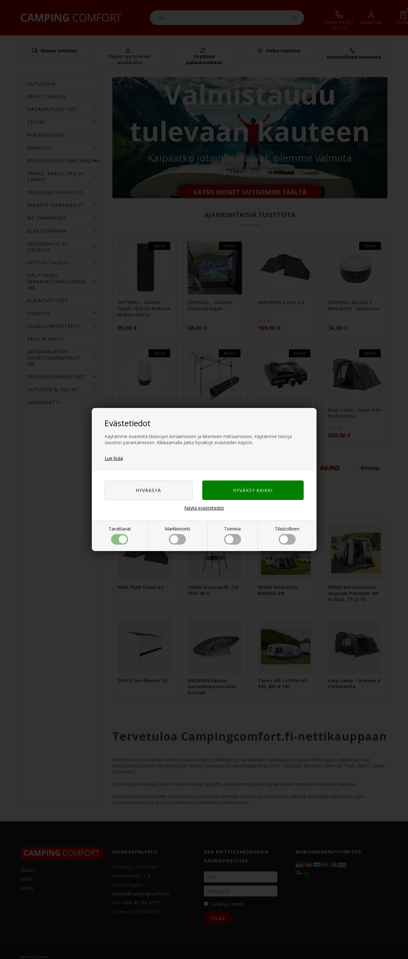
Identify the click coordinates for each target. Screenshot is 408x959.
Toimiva (232, 535)
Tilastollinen (287, 535)
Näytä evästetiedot (204, 508)
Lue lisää (114, 458)
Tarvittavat (120, 535)
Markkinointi (177, 535)
